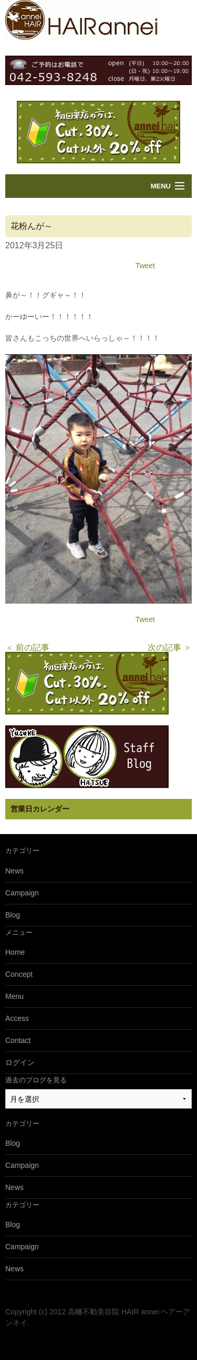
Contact (17, 1040)
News (14, 871)
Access (17, 1018)
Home (15, 952)
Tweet (145, 265)
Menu (161, 186)
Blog (12, 915)
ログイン (20, 1062)
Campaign (22, 893)
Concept (19, 974)
